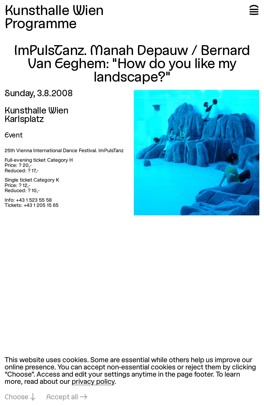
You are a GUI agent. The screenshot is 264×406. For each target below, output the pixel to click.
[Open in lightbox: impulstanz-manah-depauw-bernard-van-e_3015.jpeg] (196, 152)
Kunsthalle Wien (54, 11)
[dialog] (132, 379)
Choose (16, 397)
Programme (41, 24)
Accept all (62, 397)
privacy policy (93, 382)
